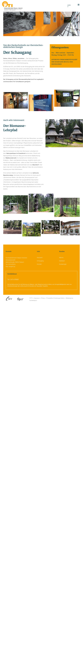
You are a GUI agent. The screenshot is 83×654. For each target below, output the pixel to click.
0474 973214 (11, 264)
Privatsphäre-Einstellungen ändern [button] (55, 298)
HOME (69, 5)
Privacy (43, 298)
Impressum (37, 298)
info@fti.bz (12, 266)
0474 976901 (14, 279)
